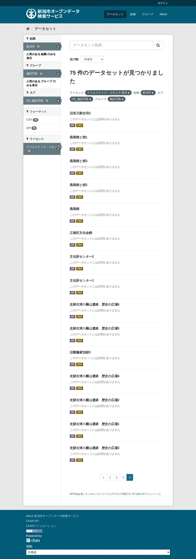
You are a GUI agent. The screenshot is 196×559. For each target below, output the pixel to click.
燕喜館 (74, 209)
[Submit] (158, 45)
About (163, 14)
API (133, 494)
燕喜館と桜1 (79, 137)
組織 (133, 14)
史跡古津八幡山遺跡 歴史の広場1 (94, 424)
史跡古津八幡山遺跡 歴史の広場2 (94, 400)
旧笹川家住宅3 (80, 113)
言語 (29, 546)
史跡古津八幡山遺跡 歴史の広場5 (94, 328)
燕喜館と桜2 (79, 185)
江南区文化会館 (81, 232)
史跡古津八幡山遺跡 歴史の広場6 (94, 304)
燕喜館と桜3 (79, 161)
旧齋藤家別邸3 (80, 352)
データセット (115, 14)
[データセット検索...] (111, 45)
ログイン (163, 3)
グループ (147, 14)
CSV (80, 125)
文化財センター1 (82, 280)
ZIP (72, 125)
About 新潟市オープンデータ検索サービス (52, 515)
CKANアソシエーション (41, 525)
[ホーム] (28, 29)
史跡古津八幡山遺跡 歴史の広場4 (94, 376)
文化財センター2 (82, 256)
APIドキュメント (150, 494)
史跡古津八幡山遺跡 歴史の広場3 (94, 448)
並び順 (74, 59)
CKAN (33, 540)
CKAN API (32, 520)
